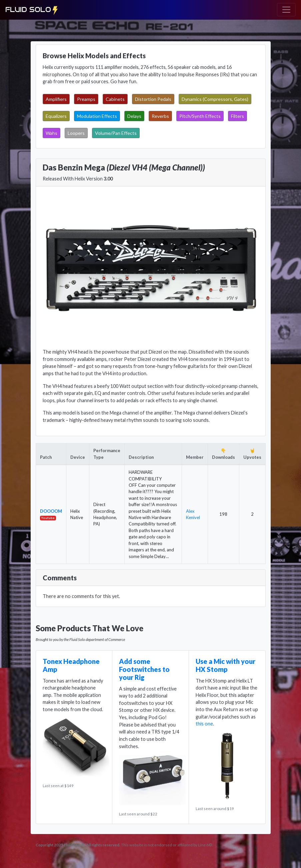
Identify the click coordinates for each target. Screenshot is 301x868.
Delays (134, 116)
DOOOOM (51, 511)
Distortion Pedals (153, 99)
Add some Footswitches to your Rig (144, 669)
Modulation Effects (97, 116)
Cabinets (115, 99)
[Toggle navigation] (286, 9)
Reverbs (160, 116)
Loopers (76, 133)
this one (204, 723)
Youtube (48, 518)
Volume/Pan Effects (116, 133)
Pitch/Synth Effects (200, 116)
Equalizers (56, 116)
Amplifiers (56, 99)
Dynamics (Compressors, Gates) (215, 99)
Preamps (86, 99)
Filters (237, 116)
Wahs (51, 133)
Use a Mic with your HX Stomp (225, 665)
